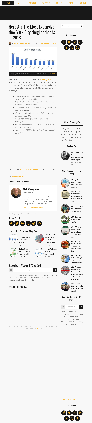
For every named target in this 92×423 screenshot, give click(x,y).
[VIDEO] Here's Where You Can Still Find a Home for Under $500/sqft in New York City (51, 240)
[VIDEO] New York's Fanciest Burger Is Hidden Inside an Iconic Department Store (76, 246)
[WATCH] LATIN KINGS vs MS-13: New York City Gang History (77, 208)
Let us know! (32, 214)
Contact (83, 3)
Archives (58, 3)
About (20, 3)
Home (8, 3)
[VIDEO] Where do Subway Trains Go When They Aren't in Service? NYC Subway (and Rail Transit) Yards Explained (77, 273)
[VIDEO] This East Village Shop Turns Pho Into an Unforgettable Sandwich (77, 287)
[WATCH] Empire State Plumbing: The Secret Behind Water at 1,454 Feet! (76, 183)
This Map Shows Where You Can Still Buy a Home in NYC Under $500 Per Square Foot (24, 254)
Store (71, 3)
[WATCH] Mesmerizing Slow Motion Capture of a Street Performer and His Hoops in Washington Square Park (77, 158)
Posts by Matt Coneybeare (33, 208)
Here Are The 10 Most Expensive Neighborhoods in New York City (51, 252)
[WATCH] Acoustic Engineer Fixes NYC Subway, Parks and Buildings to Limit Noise (76, 232)
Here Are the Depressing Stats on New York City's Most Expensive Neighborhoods (24, 240)
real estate (25, 181)
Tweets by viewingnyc (70, 399)
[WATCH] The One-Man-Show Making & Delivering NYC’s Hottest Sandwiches (76, 259)
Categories (46, 3)
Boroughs (32, 3)
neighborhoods (15, 181)
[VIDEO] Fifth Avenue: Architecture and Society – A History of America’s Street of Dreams (77, 196)
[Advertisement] (65, 13)
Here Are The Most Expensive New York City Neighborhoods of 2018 (32, 32)
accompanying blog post (30, 169)
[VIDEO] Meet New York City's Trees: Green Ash (76, 219)
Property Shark (52, 73)
